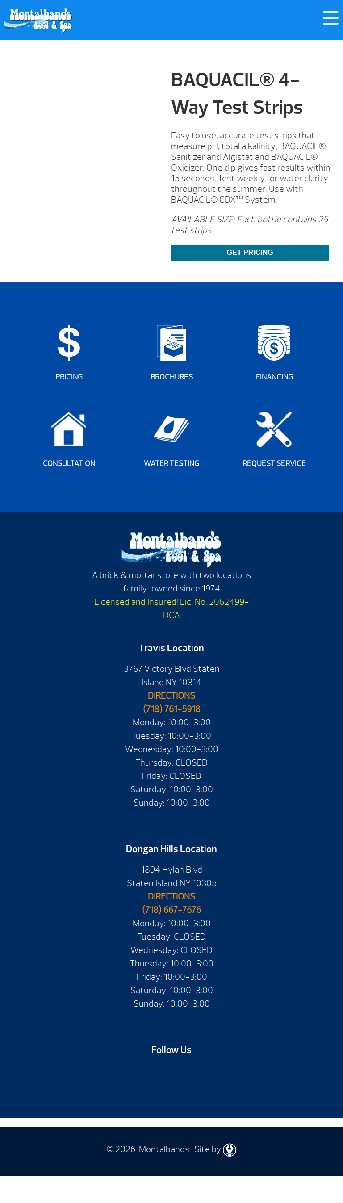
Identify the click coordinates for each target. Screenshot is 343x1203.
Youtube (159, 1074)
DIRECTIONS (171, 695)
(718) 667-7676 (171, 910)
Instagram (210, 1074)
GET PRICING (250, 252)
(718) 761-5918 (172, 709)
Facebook (133, 1074)
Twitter (184, 1074)
